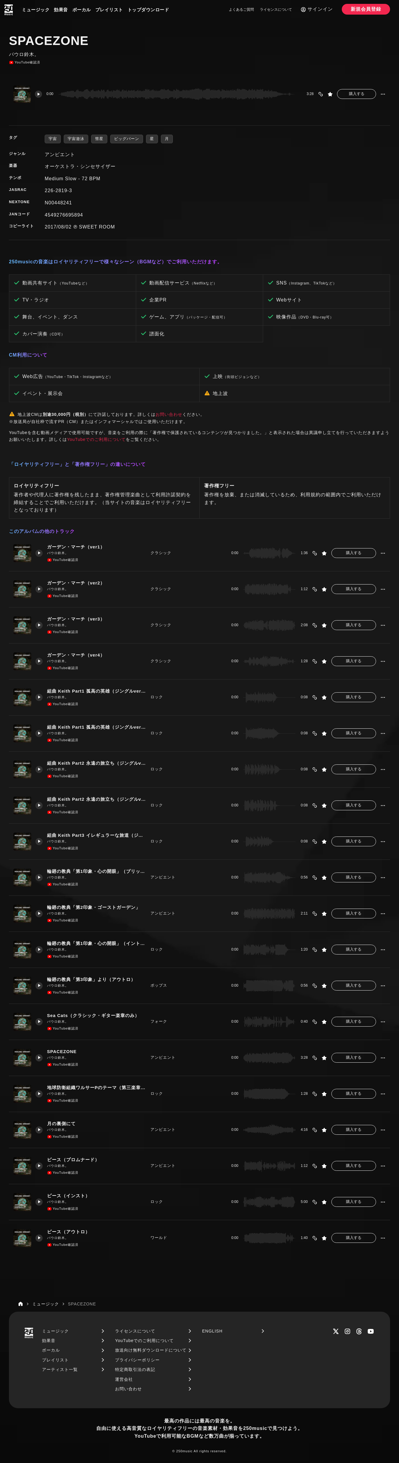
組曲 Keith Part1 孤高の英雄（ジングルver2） (96, 727)
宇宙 (53, 138)
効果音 (61, 9)
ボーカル (81, 9)
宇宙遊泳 (76, 138)
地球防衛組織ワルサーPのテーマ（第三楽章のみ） (96, 1087)
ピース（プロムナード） (73, 1159)
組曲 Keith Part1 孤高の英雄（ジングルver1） (96, 691)
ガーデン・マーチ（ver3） (76, 618)
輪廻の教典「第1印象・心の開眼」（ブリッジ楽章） (96, 871)
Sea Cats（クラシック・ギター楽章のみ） (93, 1015)
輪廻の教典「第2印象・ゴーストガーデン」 (94, 907)
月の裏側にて (61, 1123)
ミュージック (35, 9)
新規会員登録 (366, 9)
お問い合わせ (169, 414)
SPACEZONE (62, 1051)
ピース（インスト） (68, 1195)
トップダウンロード (148, 9)
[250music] (8, 9)
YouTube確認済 (24, 62)
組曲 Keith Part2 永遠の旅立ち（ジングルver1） (96, 763)
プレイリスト (109, 9)
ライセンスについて (276, 9)
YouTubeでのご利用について (96, 439)
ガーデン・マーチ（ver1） (76, 546)
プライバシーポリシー (137, 1360)
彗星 (99, 138)
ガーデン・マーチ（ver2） (76, 582)
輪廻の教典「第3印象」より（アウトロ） (94, 979)
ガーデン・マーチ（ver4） (76, 654)
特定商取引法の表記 (135, 1369)
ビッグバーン (126, 138)
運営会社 (124, 1379)
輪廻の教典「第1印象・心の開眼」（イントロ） (96, 943)
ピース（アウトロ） (68, 1231)
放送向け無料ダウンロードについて (151, 1350)
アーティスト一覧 (60, 1369)
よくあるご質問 (241, 9)
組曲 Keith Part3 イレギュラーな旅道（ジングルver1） (96, 835)
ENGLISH (212, 1331)
